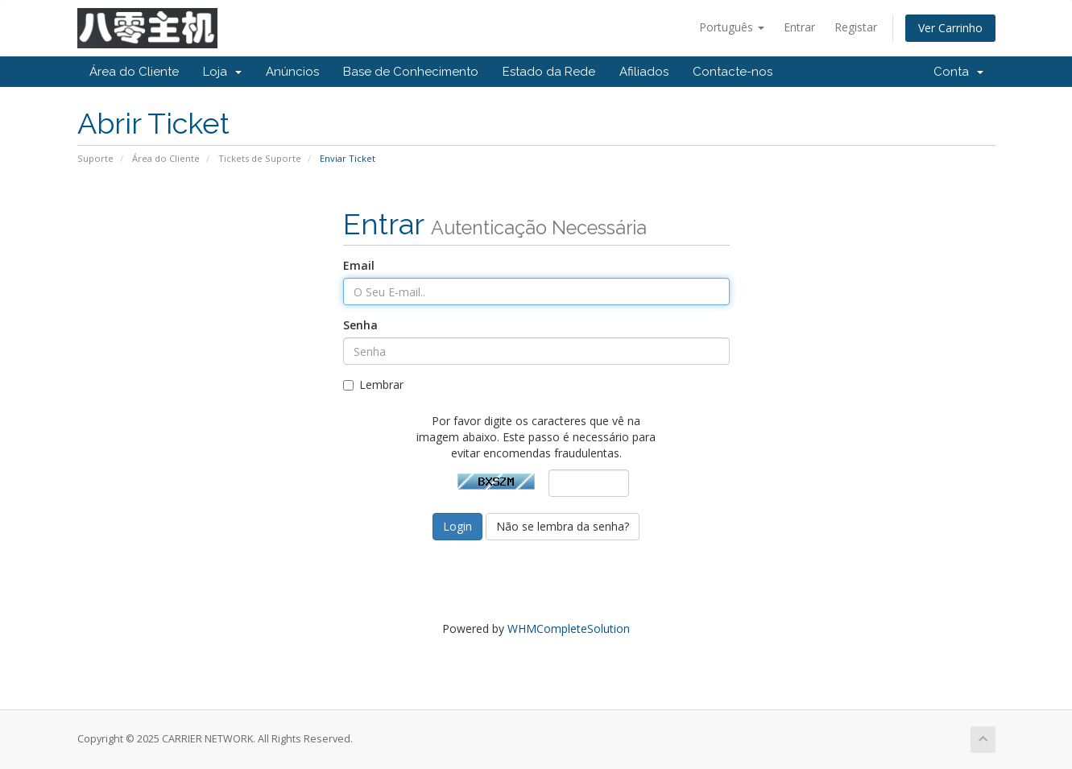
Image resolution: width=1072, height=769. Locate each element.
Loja (222, 71)
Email (359, 265)
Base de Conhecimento (410, 71)
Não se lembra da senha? (562, 526)
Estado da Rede (549, 71)
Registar (855, 27)
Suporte (95, 158)
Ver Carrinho (950, 27)
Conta (958, 71)
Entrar (799, 27)
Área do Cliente (134, 71)
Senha (360, 325)
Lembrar (373, 384)
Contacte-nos (732, 71)
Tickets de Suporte (259, 158)
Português (731, 27)
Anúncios (292, 71)
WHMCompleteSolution (568, 628)
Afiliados (643, 71)
